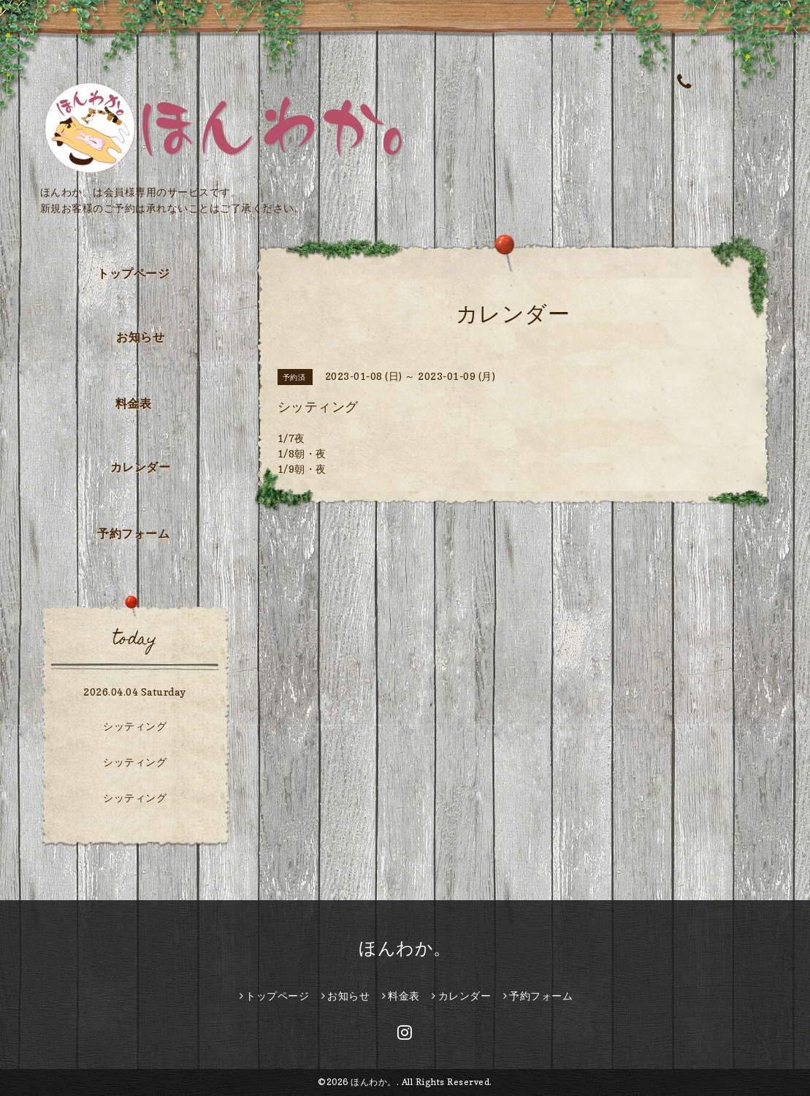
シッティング (135, 726)
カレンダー (140, 467)
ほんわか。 (405, 948)
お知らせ (140, 337)
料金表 (133, 403)
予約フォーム (133, 533)
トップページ (133, 273)
